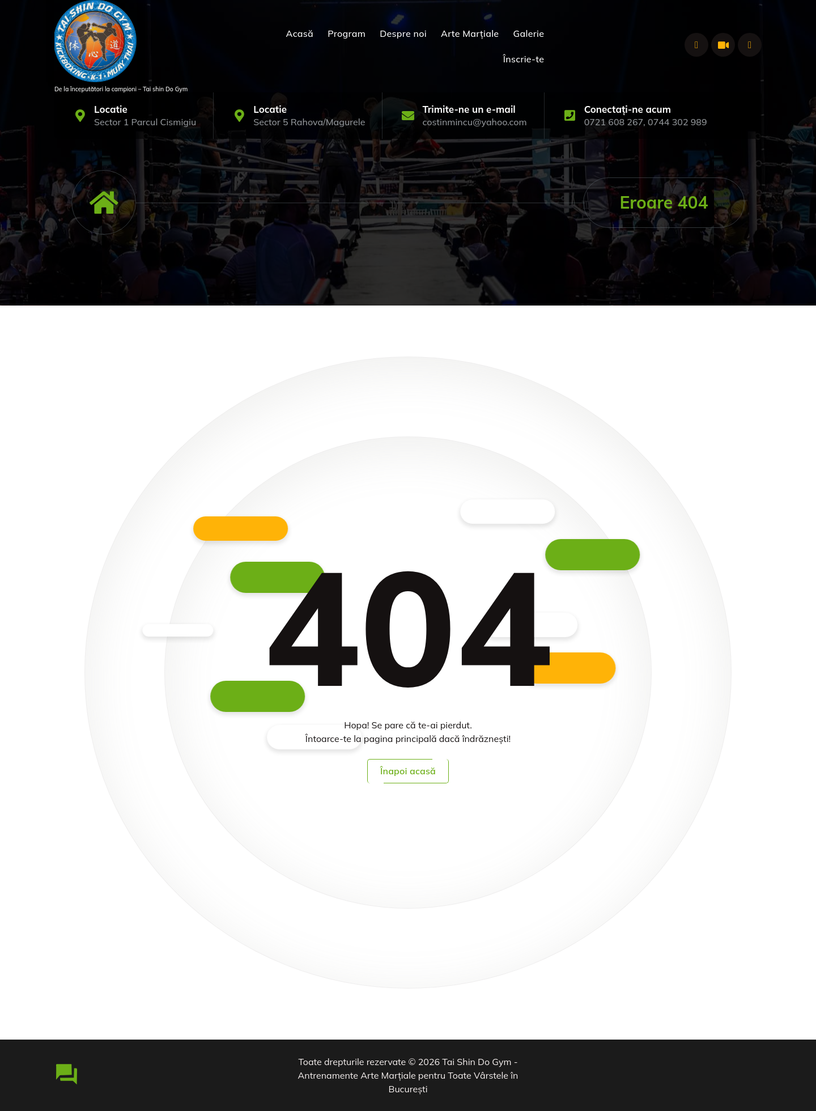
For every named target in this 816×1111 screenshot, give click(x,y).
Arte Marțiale (470, 33)
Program (347, 33)
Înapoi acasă (408, 771)
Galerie (529, 33)
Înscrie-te (524, 59)
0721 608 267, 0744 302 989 (645, 122)
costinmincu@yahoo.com (474, 122)
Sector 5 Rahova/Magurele (309, 122)
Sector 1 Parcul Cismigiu (145, 122)
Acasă (299, 33)
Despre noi (403, 33)
